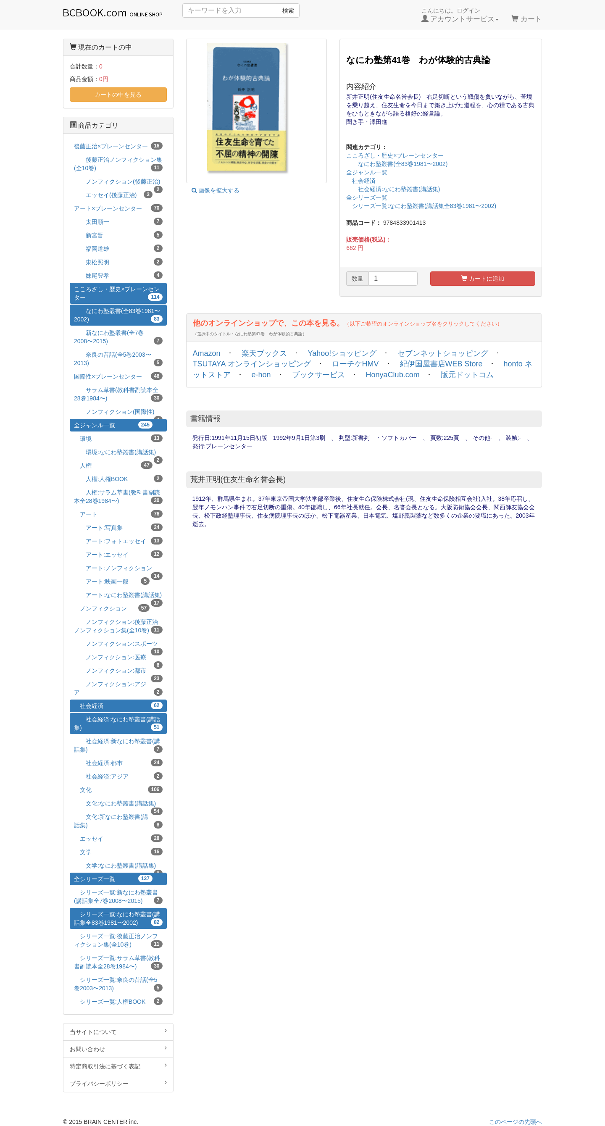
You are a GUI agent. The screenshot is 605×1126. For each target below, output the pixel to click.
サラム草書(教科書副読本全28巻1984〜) (118, 394)
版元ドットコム (467, 375)
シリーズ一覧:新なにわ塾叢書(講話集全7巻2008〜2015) (118, 896)
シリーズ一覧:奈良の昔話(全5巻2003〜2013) (118, 984)
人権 (113, 465)
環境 (118, 438)
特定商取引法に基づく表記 (118, 1066)
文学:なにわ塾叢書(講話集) (118, 867)
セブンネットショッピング (442, 353)
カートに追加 (482, 278)
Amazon (207, 353)
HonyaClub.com (393, 375)
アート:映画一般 (112, 581)
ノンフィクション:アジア (118, 688)
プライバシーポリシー (118, 1083)
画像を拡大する (216, 190)
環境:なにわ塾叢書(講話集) (118, 453)
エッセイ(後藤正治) (113, 194)
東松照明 (118, 262)
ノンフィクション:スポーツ (118, 645)
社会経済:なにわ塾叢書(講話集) (393, 189)
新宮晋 (118, 235)
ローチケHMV (355, 364)
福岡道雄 (118, 248)
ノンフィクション (112, 608)
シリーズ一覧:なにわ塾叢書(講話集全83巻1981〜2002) (421, 206)
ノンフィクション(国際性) (118, 413)
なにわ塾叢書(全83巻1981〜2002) (396, 163)
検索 (288, 10)
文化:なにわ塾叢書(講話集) (118, 805)
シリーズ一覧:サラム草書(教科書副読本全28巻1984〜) (118, 962)
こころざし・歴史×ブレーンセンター (395, 155)
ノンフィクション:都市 (118, 672)
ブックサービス (318, 375)
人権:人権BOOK (118, 478)
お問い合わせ (118, 1048)
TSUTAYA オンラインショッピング (252, 364)
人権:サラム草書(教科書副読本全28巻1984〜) (118, 496)
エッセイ (118, 838)
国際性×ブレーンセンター (118, 376)
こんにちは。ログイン (460, 15)
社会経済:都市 (118, 762)
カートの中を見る (118, 94)
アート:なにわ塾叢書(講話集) (118, 596)
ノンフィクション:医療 (118, 658)
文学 (118, 851)
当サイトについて (118, 1031)
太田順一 (118, 221)
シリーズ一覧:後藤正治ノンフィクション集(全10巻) (118, 940)
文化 (118, 789)
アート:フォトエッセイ (118, 541)
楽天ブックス (264, 353)
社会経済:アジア (118, 776)
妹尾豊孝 (118, 275)
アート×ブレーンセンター (118, 208)
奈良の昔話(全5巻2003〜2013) (118, 358)
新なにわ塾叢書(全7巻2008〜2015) (118, 337)
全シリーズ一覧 (366, 197)
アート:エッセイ (118, 554)
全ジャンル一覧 (366, 172)
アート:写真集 (118, 527)
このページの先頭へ (515, 1121)
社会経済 (361, 180)
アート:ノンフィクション (118, 569)
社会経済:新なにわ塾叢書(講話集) (118, 745)
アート (118, 514)
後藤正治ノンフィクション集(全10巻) (118, 163)
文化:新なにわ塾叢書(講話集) (118, 821)
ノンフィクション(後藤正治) (118, 183)
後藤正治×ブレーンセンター (118, 146)
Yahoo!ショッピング (342, 353)
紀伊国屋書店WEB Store (441, 364)
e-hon (261, 375)
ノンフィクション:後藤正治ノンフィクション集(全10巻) (118, 626)
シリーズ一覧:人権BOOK (118, 1001)
